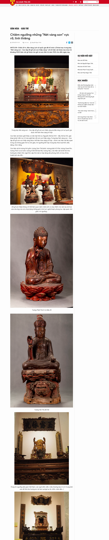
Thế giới (42, 5)
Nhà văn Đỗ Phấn (82, 60)
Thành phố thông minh (61, 5)
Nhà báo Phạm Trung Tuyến (85, 69)
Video (52, 5)
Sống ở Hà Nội (88, 5)
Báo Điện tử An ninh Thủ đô (12, 3)
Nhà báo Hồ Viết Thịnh (84, 66)
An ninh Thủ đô (23, 2)
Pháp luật (47, 5)
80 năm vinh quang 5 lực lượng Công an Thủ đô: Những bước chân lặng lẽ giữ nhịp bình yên (86, 95)
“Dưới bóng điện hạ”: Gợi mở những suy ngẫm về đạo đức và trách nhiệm (86, 104)
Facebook (67, 42)
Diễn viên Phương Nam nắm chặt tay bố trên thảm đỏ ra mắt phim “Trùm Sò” (86, 87)
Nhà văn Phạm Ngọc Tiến (85, 73)
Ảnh (28, 5)
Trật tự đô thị (22, 5)
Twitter (69, 42)
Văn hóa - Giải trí (73, 5)
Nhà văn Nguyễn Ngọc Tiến (85, 63)
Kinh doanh (96, 5)
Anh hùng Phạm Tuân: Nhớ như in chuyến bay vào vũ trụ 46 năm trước (85, 118)
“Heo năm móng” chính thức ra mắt (86, 111)
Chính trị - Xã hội (34, 5)
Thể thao (80, 5)
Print (72, 42)
